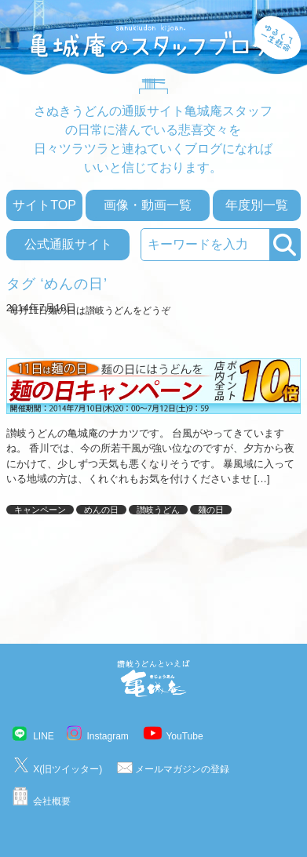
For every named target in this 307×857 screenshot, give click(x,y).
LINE (43, 736)
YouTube (184, 736)
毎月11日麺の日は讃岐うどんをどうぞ (89, 310)
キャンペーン (40, 509)
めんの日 (101, 509)
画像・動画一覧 (148, 205)
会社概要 (52, 801)
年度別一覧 (256, 205)
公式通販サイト (68, 244)
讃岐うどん (158, 509)
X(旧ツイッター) (67, 769)
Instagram (107, 736)
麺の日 (211, 509)
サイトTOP (44, 205)
